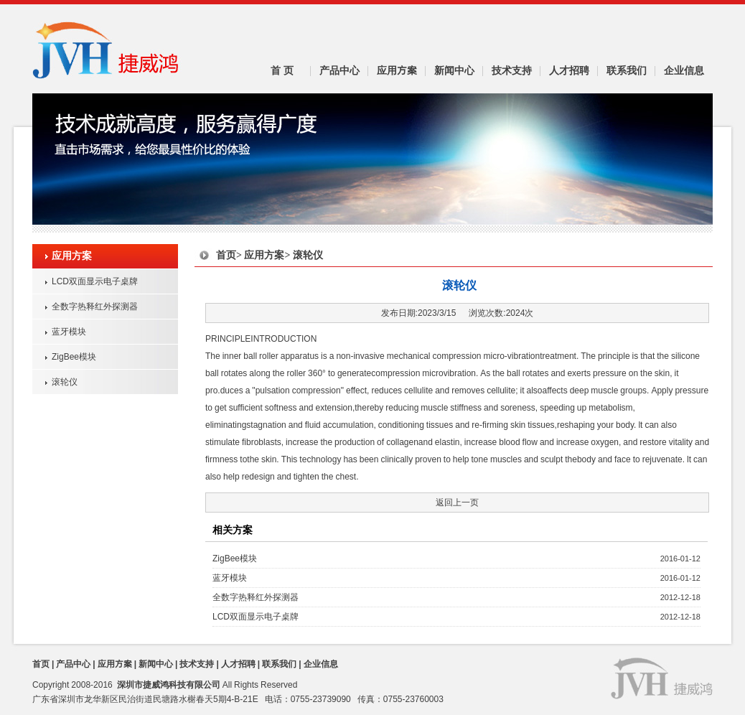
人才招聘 (569, 70)
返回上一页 (457, 502)
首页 (226, 255)
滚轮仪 (65, 381)
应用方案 (397, 70)
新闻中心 (454, 70)
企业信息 (684, 70)
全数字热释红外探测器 (95, 306)
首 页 (282, 70)
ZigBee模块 (74, 356)
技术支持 (512, 70)
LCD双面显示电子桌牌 (95, 281)
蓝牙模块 (69, 331)
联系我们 (626, 70)
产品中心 (339, 70)
